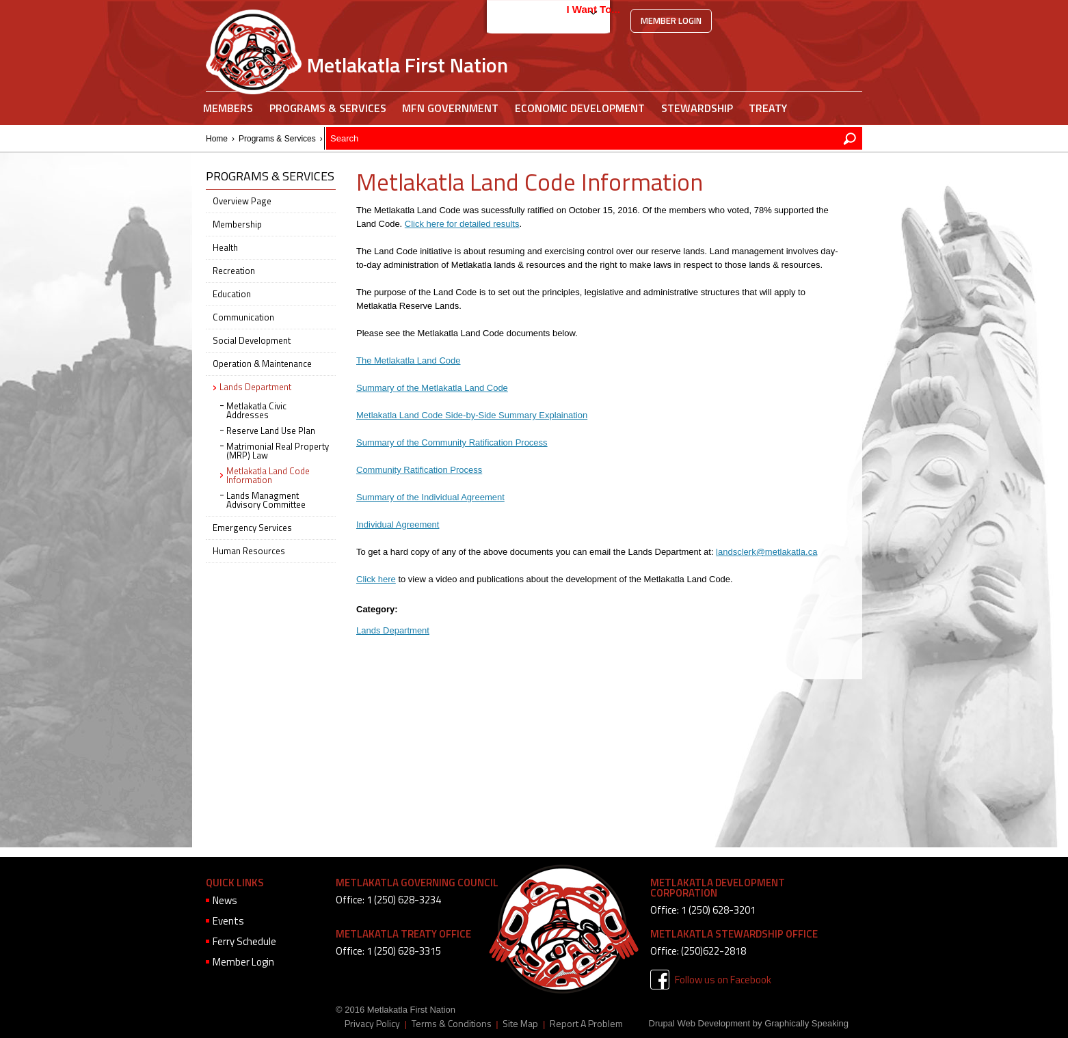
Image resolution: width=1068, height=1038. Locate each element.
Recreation (234, 270)
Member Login (671, 20)
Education (232, 294)
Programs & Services (327, 108)
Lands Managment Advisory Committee (266, 500)
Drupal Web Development (700, 1023)
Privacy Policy (372, 1023)
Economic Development (580, 108)
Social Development (252, 340)
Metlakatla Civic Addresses (256, 410)
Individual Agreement (397, 524)
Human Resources (249, 551)
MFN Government (450, 108)
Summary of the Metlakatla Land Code (432, 388)
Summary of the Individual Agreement (430, 497)
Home (217, 139)
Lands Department (361, 139)
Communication (243, 317)
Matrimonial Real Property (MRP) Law (277, 450)
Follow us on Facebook (723, 979)
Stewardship (697, 108)
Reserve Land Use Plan (270, 430)
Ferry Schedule (244, 941)
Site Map (520, 1023)
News (225, 900)
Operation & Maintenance (262, 363)
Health (225, 247)
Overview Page (242, 201)
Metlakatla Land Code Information (268, 475)
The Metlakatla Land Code (408, 360)
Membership (237, 224)
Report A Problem (586, 1023)
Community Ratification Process (419, 470)
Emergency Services (252, 527)
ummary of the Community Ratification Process (455, 442)
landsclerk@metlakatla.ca (766, 552)
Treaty (768, 108)
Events (228, 921)
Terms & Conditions (452, 1023)
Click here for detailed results (462, 224)
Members (228, 108)
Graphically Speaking (806, 1023)
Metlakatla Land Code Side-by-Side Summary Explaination (471, 415)
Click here (376, 579)
